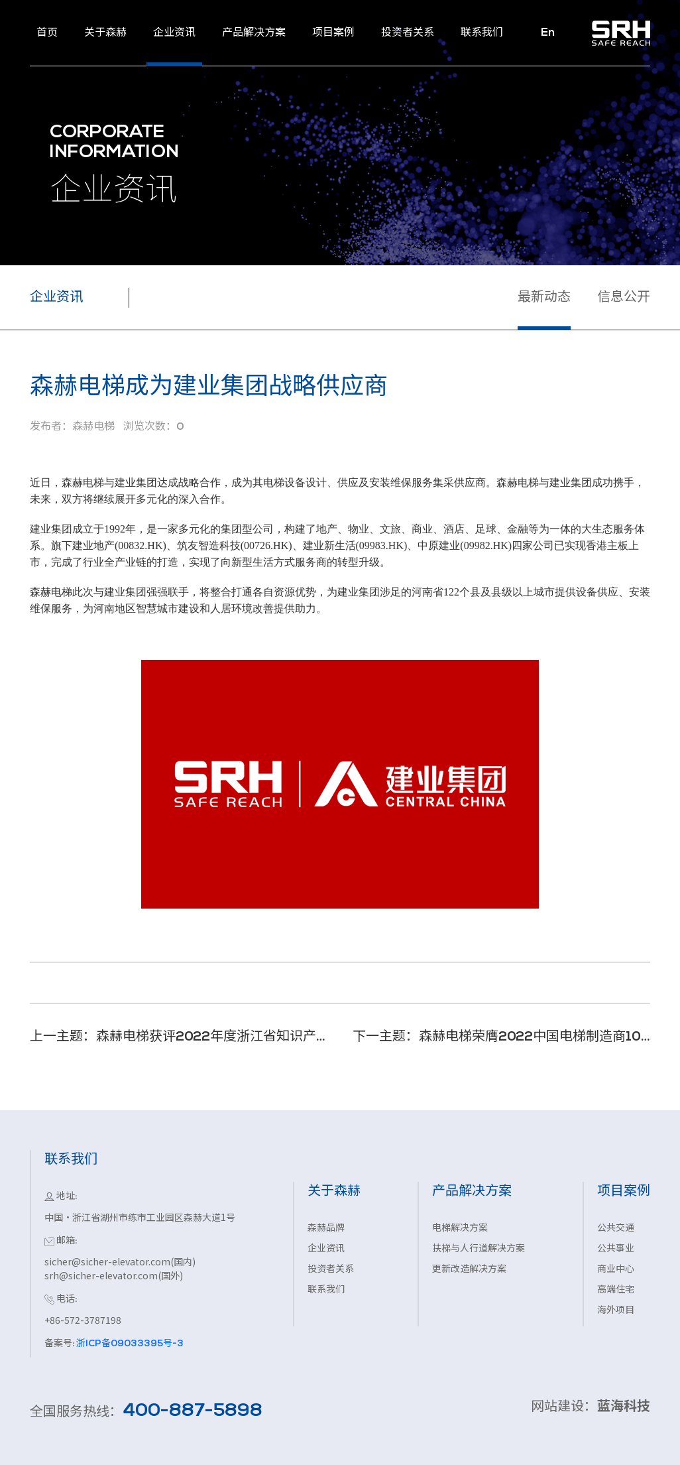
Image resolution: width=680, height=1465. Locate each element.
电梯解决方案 (460, 1229)
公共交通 (615, 1229)
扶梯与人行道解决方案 (478, 1249)
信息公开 (623, 297)
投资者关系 (331, 1270)
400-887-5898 (192, 1411)
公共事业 (615, 1249)
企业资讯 (326, 1249)
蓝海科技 (623, 1407)
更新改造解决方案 (469, 1270)
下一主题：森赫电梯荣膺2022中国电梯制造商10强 (501, 1037)
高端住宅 (615, 1290)
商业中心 (615, 1270)
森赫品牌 (326, 1229)
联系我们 (326, 1290)
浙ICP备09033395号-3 (129, 1344)
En (548, 32)
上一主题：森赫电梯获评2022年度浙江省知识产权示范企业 (178, 1037)
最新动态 (544, 297)
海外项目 (615, 1311)
